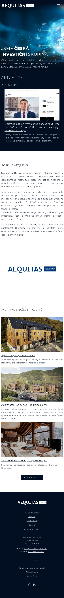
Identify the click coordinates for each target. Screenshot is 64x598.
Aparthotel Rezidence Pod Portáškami (24, 405)
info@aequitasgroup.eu (35, 549)
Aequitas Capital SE (32, 538)
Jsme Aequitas (32, 513)
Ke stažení (32, 576)
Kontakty (32, 525)
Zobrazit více (9, 85)
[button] (20, 146)
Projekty (32, 517)
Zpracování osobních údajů (32, 568)
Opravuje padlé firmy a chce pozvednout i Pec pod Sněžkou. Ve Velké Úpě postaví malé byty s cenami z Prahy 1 (32, 127)
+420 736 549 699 (36, 552)
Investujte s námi (32, 529)
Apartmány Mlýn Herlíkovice (18, 356)
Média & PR (32, 521)
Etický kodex (32, 572)
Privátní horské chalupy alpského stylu (24, 461)
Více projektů (32, 478)
